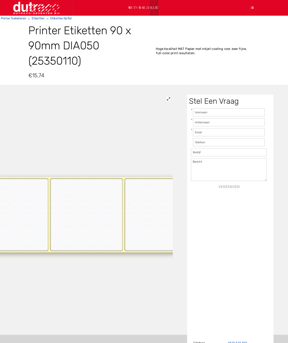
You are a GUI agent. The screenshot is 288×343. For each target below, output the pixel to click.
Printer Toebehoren (13, 18)
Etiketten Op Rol (61, 18)
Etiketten (38, 18)
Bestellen (181, 8)
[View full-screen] (168, 99)
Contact (201, 8)
